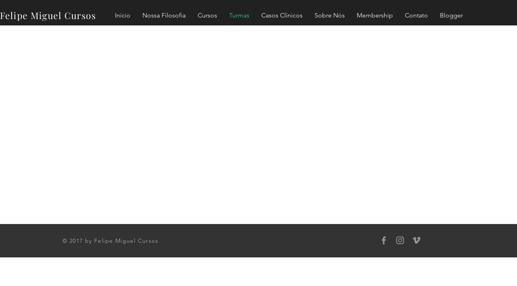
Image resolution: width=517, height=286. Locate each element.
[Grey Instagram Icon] (400, 240)
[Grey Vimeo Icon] (416, 240)
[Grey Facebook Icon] (384, 240)
